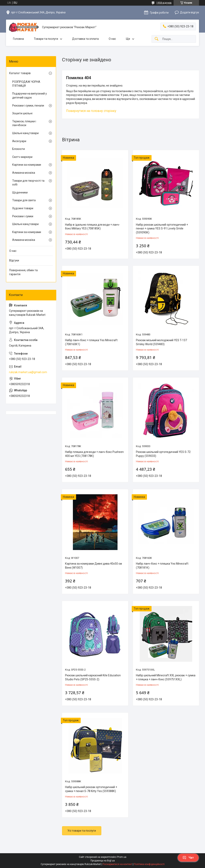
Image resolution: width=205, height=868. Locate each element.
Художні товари (22, 208)
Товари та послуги (46, 38)
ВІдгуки (14, 260)
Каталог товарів (20, 73)
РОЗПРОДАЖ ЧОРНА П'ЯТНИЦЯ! (26, 83)
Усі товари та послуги (81, 830)
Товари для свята (24, 200)
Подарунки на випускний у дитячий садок (29, 95)
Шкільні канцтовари (25, 133)
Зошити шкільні (22, 113)
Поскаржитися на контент (117, 864)
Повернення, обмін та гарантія (23, 272)
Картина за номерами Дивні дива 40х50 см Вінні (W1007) (93, 565)
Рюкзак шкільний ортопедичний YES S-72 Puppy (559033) (163, 453)
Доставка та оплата (85, 38)
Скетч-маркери (22, 156)
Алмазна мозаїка (23, 172)
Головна (18, 38)
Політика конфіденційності (149, 864)
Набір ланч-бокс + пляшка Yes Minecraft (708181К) (162, 565)
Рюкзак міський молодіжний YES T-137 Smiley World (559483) (161, 342)
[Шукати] (156, 39)
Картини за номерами (26, 164)
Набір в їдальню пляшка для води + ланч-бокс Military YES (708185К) (92, 226)
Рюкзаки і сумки (22, 216)
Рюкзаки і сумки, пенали (28, 105)
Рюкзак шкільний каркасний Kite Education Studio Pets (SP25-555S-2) (93, 677)
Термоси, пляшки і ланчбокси (24, 123)
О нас (112, 38)
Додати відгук (189, 12)
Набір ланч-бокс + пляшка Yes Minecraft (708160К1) (91, 342)
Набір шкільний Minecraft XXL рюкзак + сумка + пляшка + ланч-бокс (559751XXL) (165, 677)
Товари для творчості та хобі (28, 182)
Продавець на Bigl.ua (102, 860)
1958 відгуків (164, 2)
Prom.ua (121, 857)
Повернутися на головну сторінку (91, 111)
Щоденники (20, 192)
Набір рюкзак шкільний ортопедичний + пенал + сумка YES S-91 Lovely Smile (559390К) (162, 228)
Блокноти (18, 148)
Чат (188, 857)
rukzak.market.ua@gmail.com (28, 372)
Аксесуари (19, 141)
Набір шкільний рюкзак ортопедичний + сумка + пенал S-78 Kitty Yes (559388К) (91, 789)
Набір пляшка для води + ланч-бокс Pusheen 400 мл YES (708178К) (94, 453)
